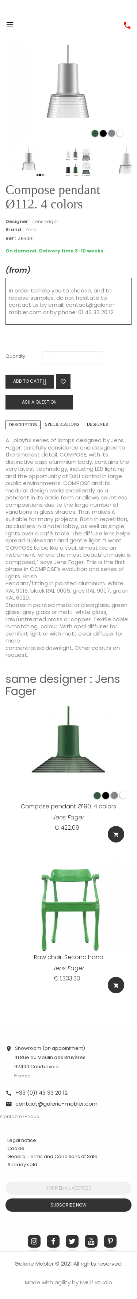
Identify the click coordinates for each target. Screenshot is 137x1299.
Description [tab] (23, 424)
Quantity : (16, 356)
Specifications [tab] (62, 424)
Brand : (14, 229)
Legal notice (21, 1140)
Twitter (72, 1241)
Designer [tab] (97, 424)
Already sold (22, 1164)
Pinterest (110, 1241)
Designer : (17, 221)
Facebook (53, 1241)
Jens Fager (45, 221)
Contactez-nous (19, 1116)
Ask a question (39, 402)
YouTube (91, 1241)
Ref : (10, 239)
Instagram (34, 1241)
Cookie (15, 1148)
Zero (31, 229)
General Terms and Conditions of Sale (52, 1156)
